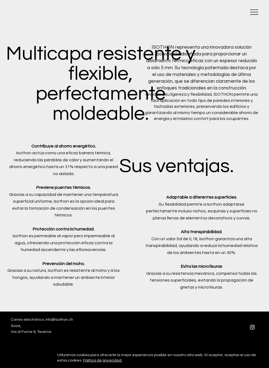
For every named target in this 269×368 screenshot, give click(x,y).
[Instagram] (252, 327)
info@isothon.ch (59, 320)
